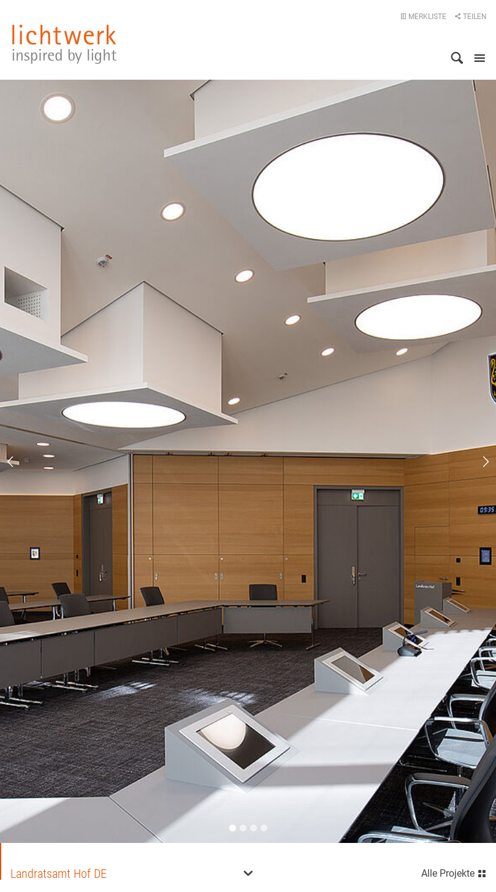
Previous (18, 461)
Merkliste (423, 16)
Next (477, 461)
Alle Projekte (454, 872)
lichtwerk (64, 44)
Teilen (470, 16)
